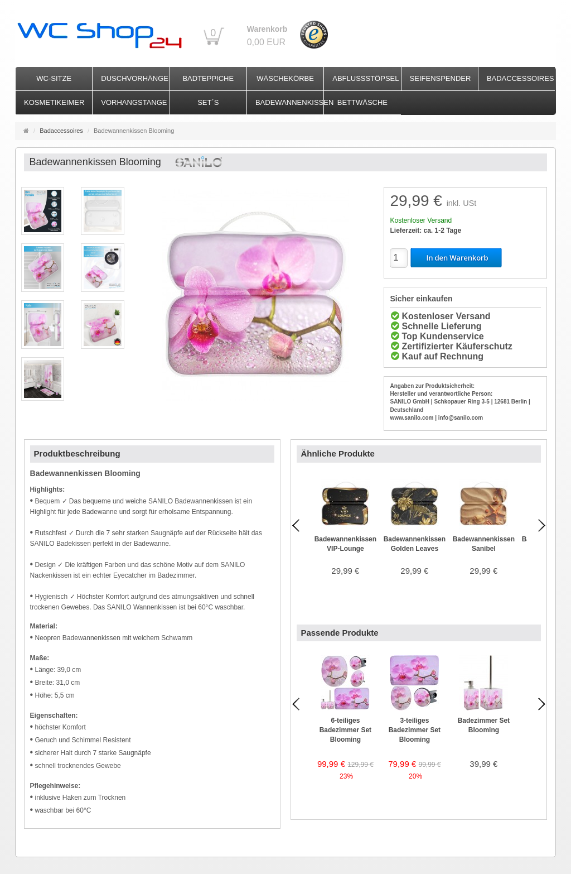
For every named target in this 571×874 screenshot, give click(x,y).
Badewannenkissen (289, 102)
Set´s (208, 102)
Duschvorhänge (134, 78)
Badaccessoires (520, 78)
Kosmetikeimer (54, 102)
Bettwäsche (362, 102)
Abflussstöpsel (365, 78)
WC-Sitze (53, 78)
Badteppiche (208, 78)
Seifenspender (440, 78)
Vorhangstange (134, 102)
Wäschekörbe (285, 78)
